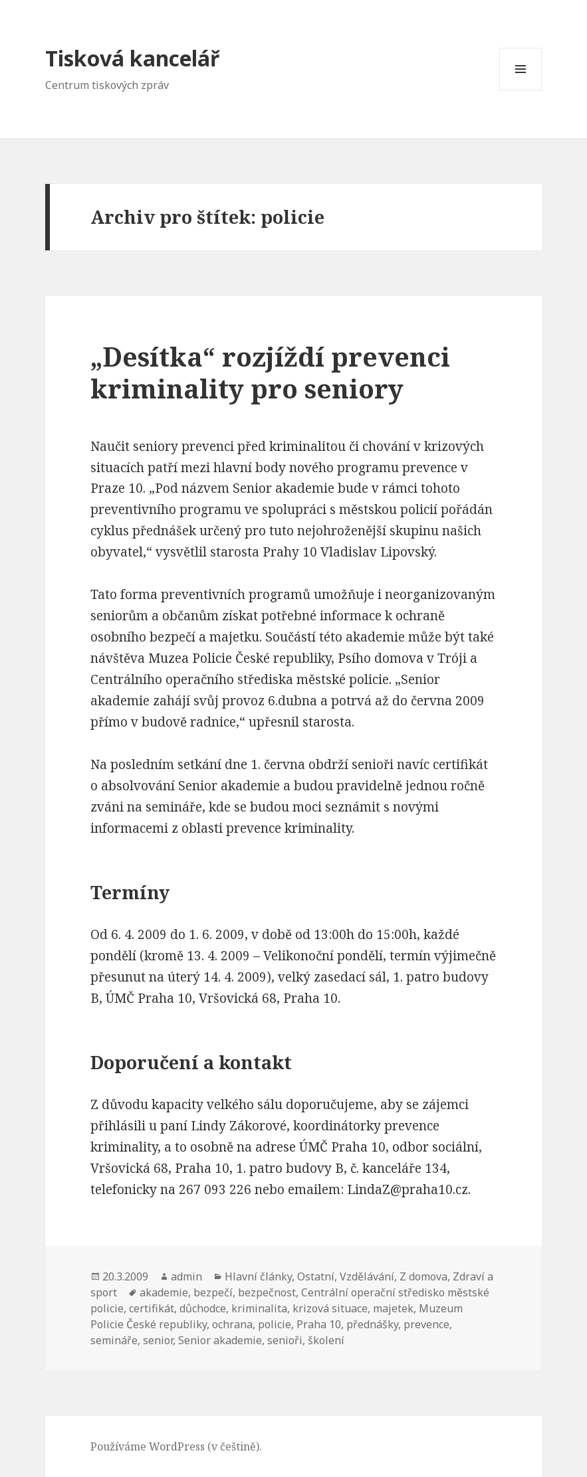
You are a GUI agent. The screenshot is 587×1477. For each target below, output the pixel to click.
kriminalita (259, 1308)
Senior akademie (220, 1340)
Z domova (423, 1276)
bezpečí (213, 1292)
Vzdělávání (367, 1276)
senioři (284, 1340)
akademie (164, 1292)
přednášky (372, 1324)
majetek (393, 1308)
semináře (114, 1340)
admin (186, 1276)
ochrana (232, 1324)
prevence (426, 1324)
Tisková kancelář (132, 58)
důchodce (202, 1308)
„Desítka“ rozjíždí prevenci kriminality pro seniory (270, 372)
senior (158, 1340)
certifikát (151, 1308)
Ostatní (315, 1276)
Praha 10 (318, 1324)
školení (326, 1340)
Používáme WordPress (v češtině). (176, 1446)
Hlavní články (258, 1276)
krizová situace (330, 1308)
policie (274, 1324)
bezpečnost (267, 1292)
